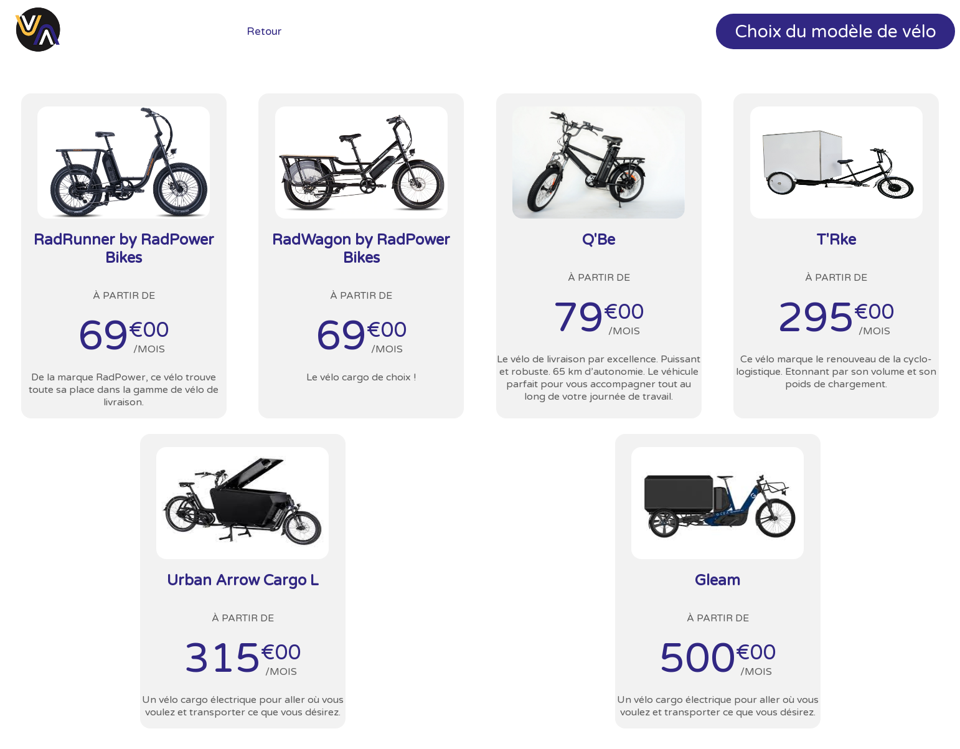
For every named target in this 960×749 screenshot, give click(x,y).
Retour (264, 31)
